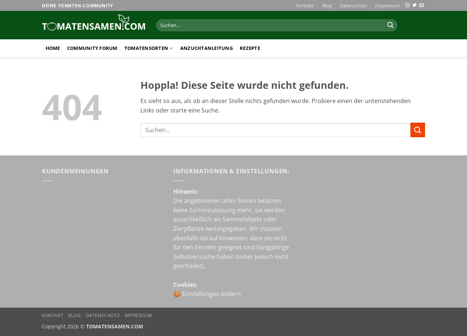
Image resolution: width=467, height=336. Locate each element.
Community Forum (92, 48)
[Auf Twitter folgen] (414, 5)
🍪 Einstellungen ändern (207, 294)
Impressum (387, 5)
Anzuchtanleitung (206, 48)
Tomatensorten (148, 48)
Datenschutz (353, 5)
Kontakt (305, 5)
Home (53, 48)
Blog (327, 5)
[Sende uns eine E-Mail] (421, 5)
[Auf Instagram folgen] (407, 5)
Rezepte (250, 48)
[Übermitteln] (390, 25)
